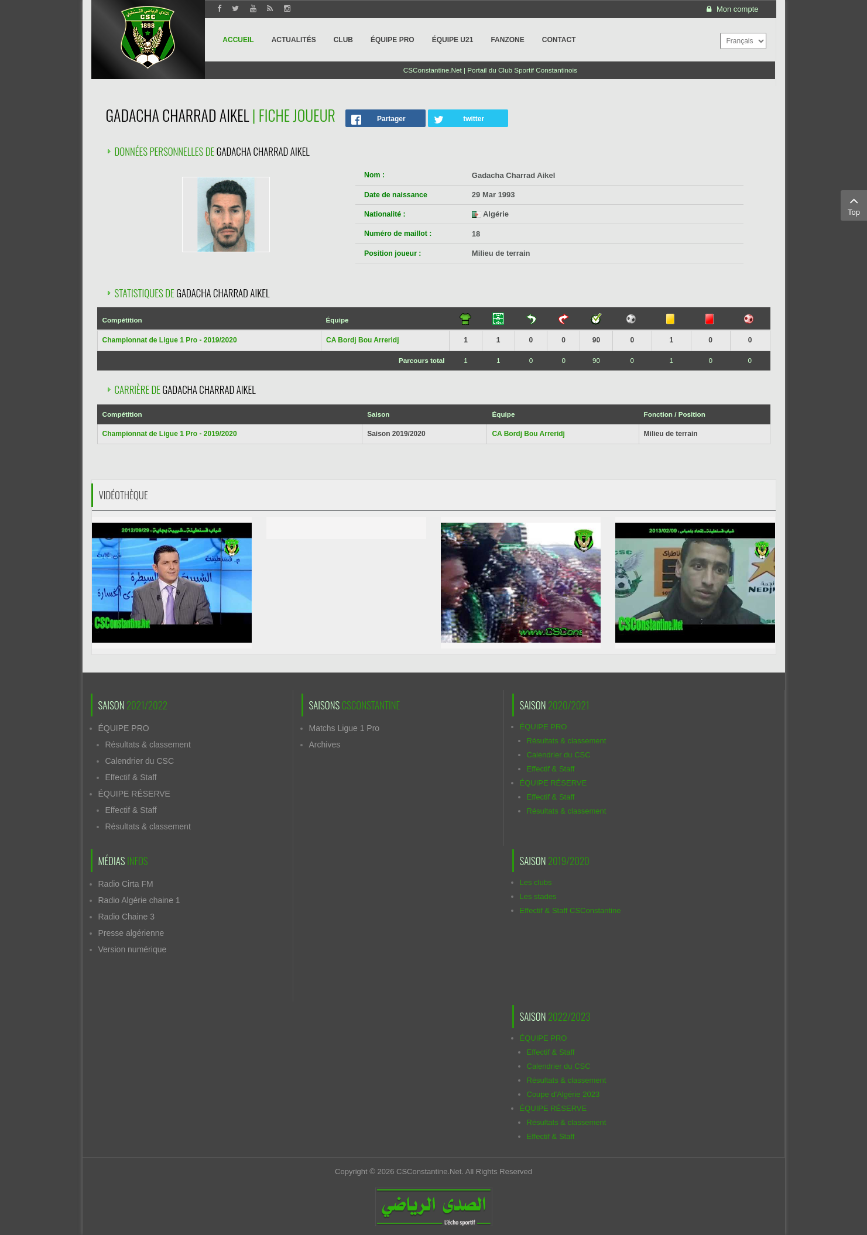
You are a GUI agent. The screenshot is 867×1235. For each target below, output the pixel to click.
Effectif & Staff (131, 777)
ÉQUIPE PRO (123, 728)
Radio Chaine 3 (126, 916)
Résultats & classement (148, 744)
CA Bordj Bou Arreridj (362, 340)
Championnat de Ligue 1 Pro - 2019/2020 (169, 340)
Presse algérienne (131, 933)
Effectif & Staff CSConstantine (570, 910)
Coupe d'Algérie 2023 (563, 1094)
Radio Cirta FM (125, 883)
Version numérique (132, 949)
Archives (325, 744)
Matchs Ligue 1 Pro (344, 728)
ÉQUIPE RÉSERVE (134, 793)
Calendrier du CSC (139, 761)
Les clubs (536, 882)
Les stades (538, 896)
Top (854, 205)
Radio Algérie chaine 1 (139, 900)
